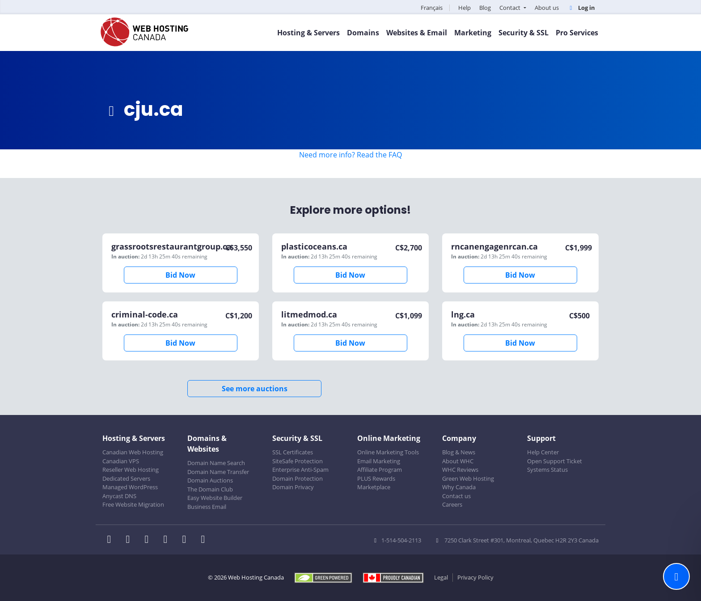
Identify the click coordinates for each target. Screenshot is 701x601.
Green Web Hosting (468, 478)
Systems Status (547, 470)
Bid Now (180, 275)
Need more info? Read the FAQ (350, 155)
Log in (581, 8)
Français (432, 8)
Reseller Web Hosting (130, 470)
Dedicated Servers (126, 478)
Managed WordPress (130, 487)
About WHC (457, 461)
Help (464, 8)
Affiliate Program (379, 470)
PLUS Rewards (376, 478)
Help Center (543, 452)
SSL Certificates (292, 452)
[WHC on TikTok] (204, 540)
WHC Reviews (460, 470)
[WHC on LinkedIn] (149, 540)
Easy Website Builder (214, 498)
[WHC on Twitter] (130, 540)
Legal (441, 577)
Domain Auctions (210, 480)
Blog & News (458, 452)
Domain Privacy (293, 487)
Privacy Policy (475, 577)
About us (547, 8)
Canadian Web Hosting (132, 452)
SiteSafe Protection (297, 461)
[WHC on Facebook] (111, 540)
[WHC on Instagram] (168, 540)
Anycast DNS (119, 496)
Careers (452, 504)
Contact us (456, 496)
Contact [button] (510, 8)
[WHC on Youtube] (186, 540)
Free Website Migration (133, 504)
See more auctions (254, 389)
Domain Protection (297, 478)
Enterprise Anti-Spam (300, 470)
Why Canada (459, 487)
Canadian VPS (120, 461)
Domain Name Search (216, 463)
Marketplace (373, 487)
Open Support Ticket (554, 461)
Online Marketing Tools (388, 452)
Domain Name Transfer (218, 472)
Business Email (206, 507)
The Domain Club (210, 489)
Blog (485, 8)
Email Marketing (378, 461)
